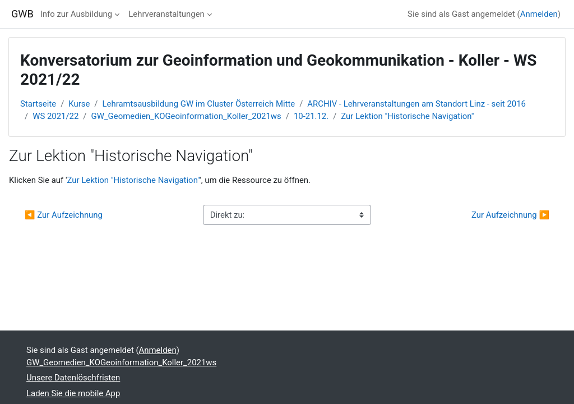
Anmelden (539, 14)
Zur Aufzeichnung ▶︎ (510, 215)
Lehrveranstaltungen (166, 14)
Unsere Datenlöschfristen (73, 378)
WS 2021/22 (55, 116)
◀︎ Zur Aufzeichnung (64, 215)
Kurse (79, 104)
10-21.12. (311, 116)
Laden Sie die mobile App (73, 393)
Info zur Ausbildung (76, 14)
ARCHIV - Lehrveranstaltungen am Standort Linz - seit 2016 (416, 104)
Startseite (38, 104)
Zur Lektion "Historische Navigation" (407, 116)
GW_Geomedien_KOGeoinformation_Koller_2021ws (186, 116)
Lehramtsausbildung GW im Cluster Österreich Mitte (199, 104)
